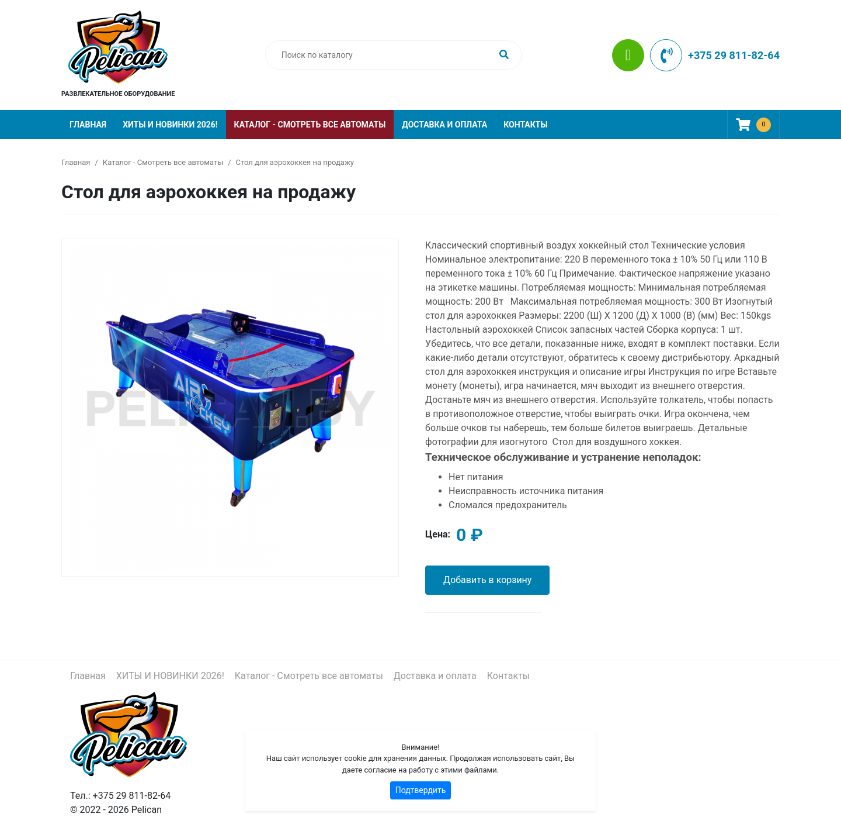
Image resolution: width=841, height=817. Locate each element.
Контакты (525, 124)
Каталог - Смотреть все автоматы (310, 124)
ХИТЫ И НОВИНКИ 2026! (170, 124)
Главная (87, 124)
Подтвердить (420, 790)
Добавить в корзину (487, 579)
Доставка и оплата (444, 124)
